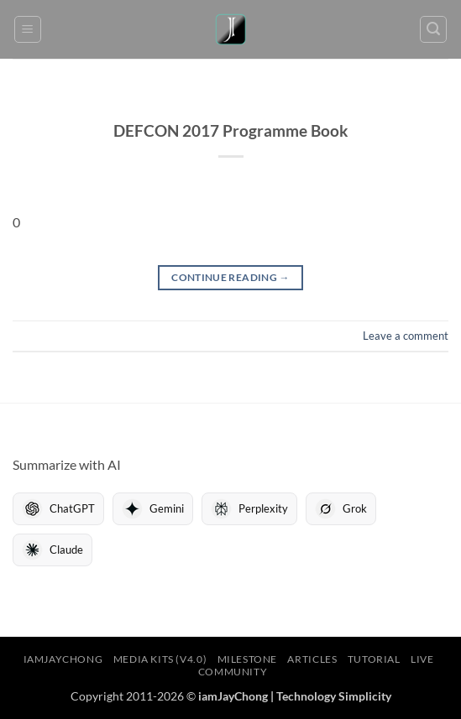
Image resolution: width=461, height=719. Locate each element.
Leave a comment (405, 335)
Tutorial (374, 659)
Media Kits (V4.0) (160, 659)
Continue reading (230, 277)
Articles (312, 659)
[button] (27, 29)
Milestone (247, 659)
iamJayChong (63, 659)
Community (233, 671)
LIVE (422, 659)
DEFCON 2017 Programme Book (230, 130)
